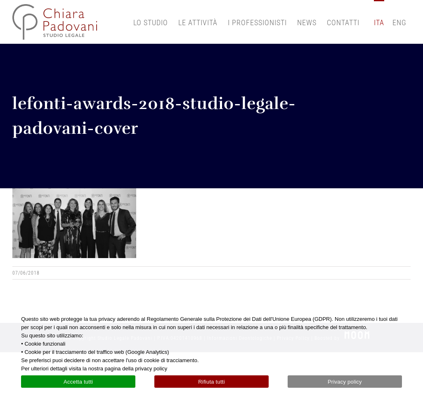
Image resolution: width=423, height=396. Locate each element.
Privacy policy (345, 382)
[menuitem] (379, 22)
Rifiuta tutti (211, 382)
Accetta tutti (78, 382)
